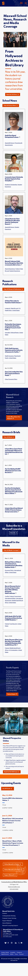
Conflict (7, 596)
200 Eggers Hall (7, 933)
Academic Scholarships (11, 184)
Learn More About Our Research (13, 417)
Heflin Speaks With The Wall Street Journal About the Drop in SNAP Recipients (13, 618)
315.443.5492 (14, 889)
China (6, 379)
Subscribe (13, 533)
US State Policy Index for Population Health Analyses (13, 301)
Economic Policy (12, 379)
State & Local (14, 308)
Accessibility (12, 952)
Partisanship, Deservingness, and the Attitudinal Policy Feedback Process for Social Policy (13, 326)
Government (17, 596)
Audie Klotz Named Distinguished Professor (12, 136)
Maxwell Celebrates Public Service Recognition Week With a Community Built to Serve (14, 263)
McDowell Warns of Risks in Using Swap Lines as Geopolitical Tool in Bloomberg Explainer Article (13, 564)
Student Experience (14, 271)
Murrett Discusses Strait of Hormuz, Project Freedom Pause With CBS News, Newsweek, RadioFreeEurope (12, 589)
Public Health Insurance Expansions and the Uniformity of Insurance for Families (14, 350)
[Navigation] (21, 3)
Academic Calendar (5, 952)
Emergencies (19, 952)
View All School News (11, 105)
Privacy (16, 954)
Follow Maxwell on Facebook (13, 869)
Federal (17, 269)
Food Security (13, 624)
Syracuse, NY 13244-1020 (10, 935)
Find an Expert (12, 694)
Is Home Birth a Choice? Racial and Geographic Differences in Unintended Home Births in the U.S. (14, 451)
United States (16, 310)
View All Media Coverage (12, 550)
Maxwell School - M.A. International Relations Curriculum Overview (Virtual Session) (12, 821)
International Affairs (10, 598)
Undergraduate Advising (8, 916)
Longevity (7, 308)
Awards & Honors (9, 143)
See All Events (7, 788)
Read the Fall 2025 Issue (11, 772)
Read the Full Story (13, 94)
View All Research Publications (13, 289)
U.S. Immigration (13, 650)
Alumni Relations (6, 923)
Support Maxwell (10, 875)
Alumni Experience (10, 269)
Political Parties (15, 332)
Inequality (7, 332)
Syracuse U (21, 954)
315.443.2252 (7, 936)
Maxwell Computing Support (10, 925)
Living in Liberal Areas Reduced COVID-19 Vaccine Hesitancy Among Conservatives (14, 509)
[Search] (25, 3)
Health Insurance (9, 356)
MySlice (11, 954)
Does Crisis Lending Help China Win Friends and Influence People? (14, 373)
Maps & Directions (5, 954)
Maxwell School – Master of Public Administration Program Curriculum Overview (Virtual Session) (12, 843)
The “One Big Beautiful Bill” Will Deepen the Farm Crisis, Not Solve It (13, 470)
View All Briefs (9, 437)
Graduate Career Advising (9, 918)
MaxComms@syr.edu (14, 887)
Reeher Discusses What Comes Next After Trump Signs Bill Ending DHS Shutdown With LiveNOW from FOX (13, 642)
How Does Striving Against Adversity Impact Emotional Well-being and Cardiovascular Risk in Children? (13, 490)
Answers (4, 913)
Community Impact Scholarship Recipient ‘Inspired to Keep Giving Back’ (14, 178)
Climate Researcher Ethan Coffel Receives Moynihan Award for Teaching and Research (12, 221)
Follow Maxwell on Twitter (12, 864)
